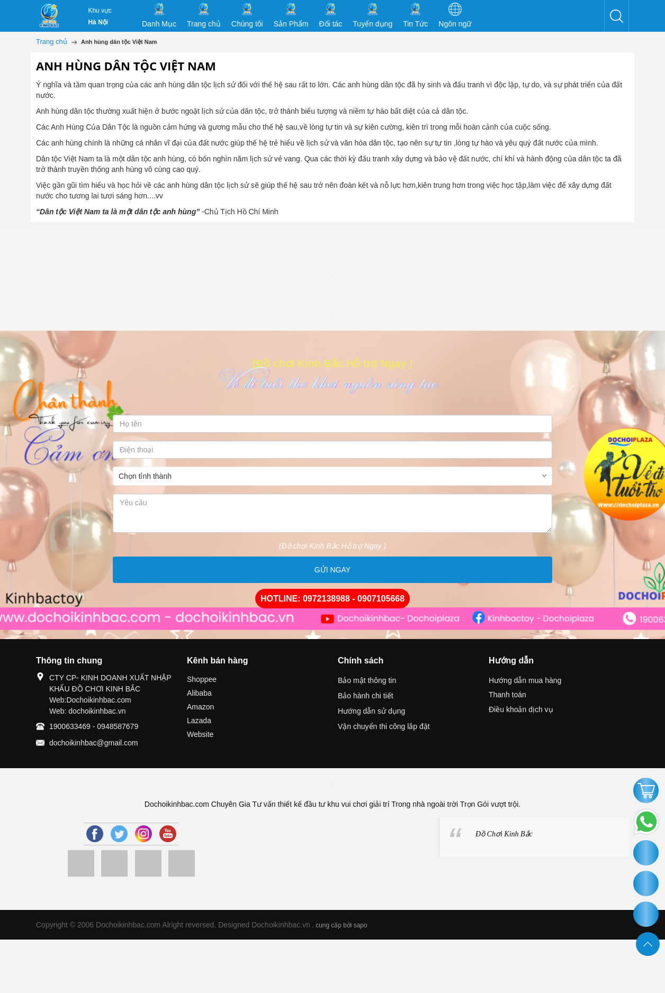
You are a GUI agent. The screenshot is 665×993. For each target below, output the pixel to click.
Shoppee (202, 679)
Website (200, 734)
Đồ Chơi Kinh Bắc (504, 834)
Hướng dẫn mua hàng (525, 680)
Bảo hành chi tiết (365, 695)
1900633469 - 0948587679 (93, 726)
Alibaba (199, 693)
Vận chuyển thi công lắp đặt (384, 726)
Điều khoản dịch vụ (521, 709)
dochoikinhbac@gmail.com (93, 743)
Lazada (199, 720)
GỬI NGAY (332, 570)
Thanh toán (507, 694)
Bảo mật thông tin (367, 680)
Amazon (200, 707)
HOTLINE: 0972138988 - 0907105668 (332, 598)
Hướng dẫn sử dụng (371, 711)
